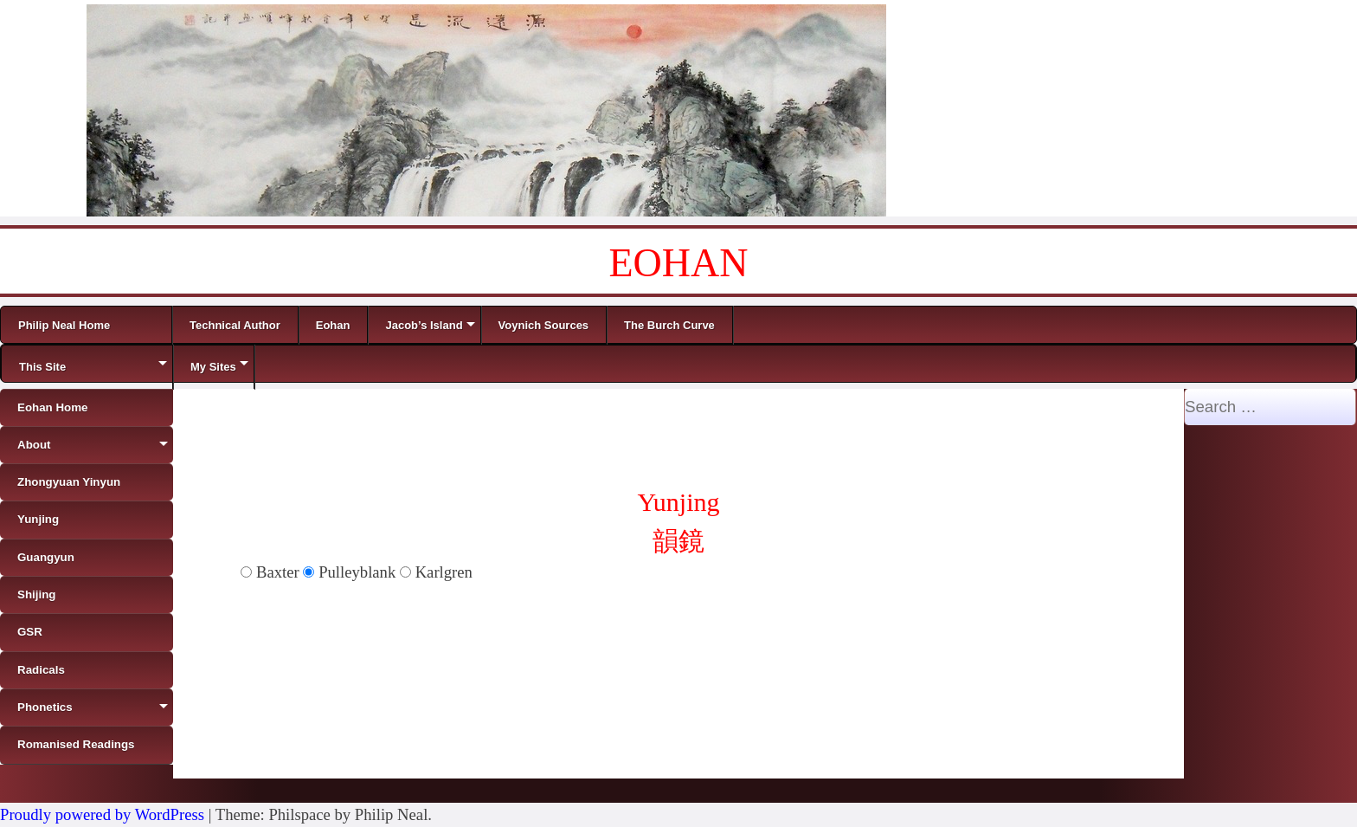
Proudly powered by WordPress (102, 814)
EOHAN (679, 263)
